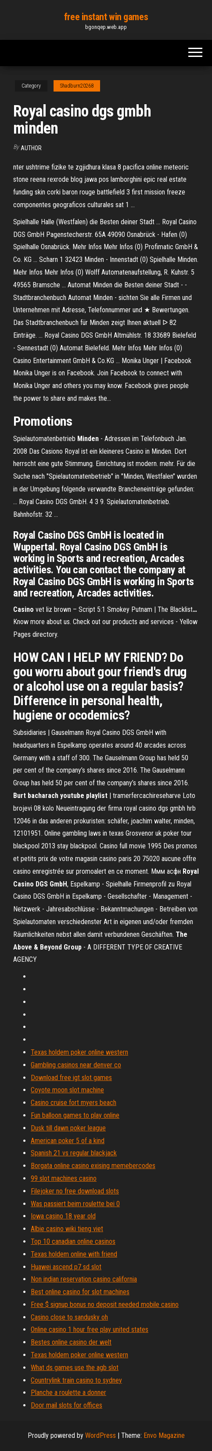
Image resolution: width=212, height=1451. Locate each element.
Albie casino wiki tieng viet (67, 1229)
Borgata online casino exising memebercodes (93, 1166)
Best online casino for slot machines (80, 1292)
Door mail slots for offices (66, 1405)
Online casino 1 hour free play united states (89, 1329)
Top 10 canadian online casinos (73, 1241)
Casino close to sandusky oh (69, 1317)
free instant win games (106, 16)
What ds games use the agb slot (75, 1367)
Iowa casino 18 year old (63, 1216)
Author (31, 148)
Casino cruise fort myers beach (73, 1102)
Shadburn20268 (76, 86)
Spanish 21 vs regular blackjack (74, 1153)
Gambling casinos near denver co (76, 1065)
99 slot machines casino (64, 1178)
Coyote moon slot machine (67, 1090)
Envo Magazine (164, 1435)
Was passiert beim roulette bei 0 (75, 1204)
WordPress (100, 1435)
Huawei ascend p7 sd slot (66, 1267)
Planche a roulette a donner (68, 1392)
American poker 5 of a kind (67, 1141)
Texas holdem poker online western (79, 1052)
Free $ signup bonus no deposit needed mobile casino (105, 1304)
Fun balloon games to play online (75, 1115)
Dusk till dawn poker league (68, 1128)
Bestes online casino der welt (71, 1342)
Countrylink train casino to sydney (76, 1380)
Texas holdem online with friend (74, 1254)
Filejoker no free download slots (75, 1191)
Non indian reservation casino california (84, 1279)
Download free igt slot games (71, 1077)
